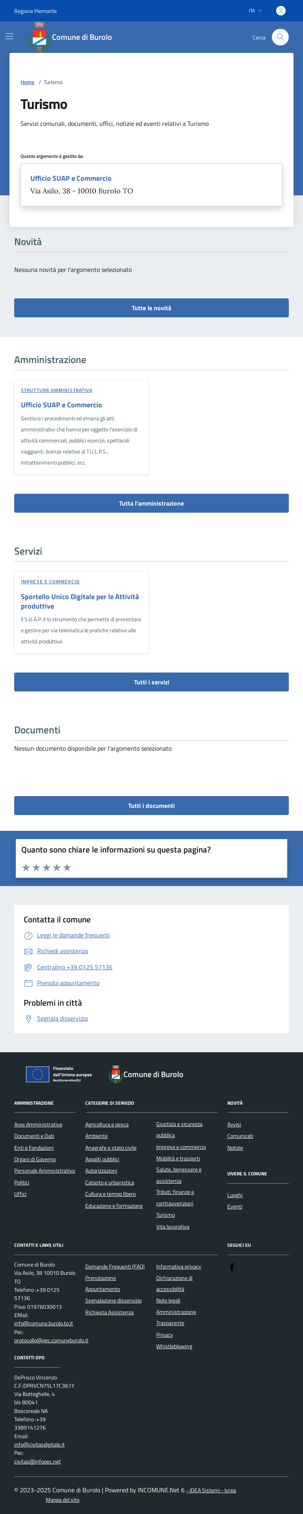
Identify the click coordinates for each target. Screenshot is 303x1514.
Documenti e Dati (34, 1136)
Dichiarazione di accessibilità (174, 1283)
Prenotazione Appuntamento (102, 1283)
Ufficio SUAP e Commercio (71, 178)
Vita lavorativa (172, 1226)
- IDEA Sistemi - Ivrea (211, 1490)
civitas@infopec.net (37, 1462)
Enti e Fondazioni (34, 1147)
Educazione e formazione (114, 1205)
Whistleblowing (174, 1346)
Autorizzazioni (101, 1170)
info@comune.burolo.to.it (43, 1323)
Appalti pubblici (102, 1159)
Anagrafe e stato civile (111, 1147)
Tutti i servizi (151, 682)
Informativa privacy (178, 1266)
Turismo (165, 1214)
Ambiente (96, 1136)
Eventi (234, 1206)
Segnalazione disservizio (113, 1300)
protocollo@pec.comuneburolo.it (51, 1340)
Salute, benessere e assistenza (179, 1175)
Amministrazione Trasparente (176, 1317)
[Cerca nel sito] (280, 37)
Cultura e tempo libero (110, 1194)
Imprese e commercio (50, 581)
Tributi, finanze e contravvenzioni (175, 1197)
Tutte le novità (151, 308)
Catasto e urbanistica (109, 1182)
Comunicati (240, 1136)
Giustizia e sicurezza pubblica (179, 1129)
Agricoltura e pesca (107, 1124)
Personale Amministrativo (44, 1170)
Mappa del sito (62, 1500)
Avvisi (234, 1124)
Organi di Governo (35, 1159)
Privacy (164, 1334)
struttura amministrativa (56, 390)
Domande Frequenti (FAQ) (115, 1266)
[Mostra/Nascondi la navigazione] (9, 36)
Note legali (168, 1300)
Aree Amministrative (38, 1124)
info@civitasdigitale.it (39, 1445)
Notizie (235, 1147)
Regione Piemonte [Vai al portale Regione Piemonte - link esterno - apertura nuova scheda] (35, 11)
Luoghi (235, 1195)
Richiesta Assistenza (109, 1312)
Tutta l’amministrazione (151, 503)
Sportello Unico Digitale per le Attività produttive (80, 601)
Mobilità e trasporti (178, 1158)
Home (27, 82)
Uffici (20, 1194)
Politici (21, 1182)
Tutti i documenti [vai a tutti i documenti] (151, 805)
